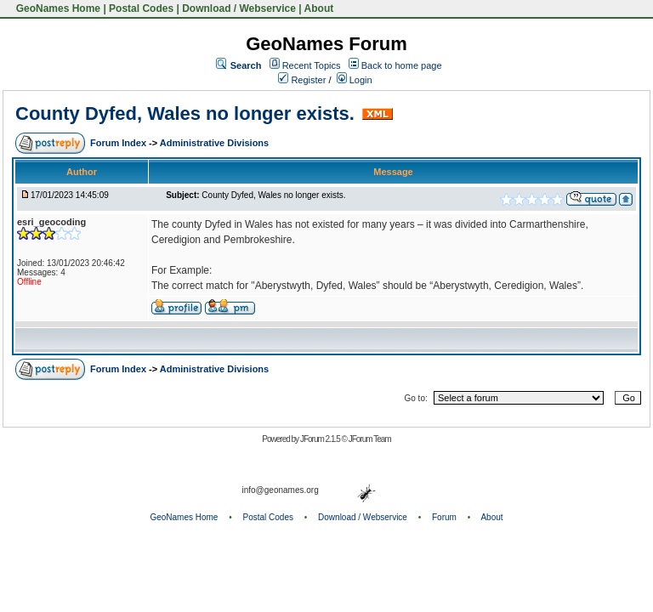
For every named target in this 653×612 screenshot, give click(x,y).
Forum (444, 517)
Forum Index (119, 143)
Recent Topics (311, 65)
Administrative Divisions (214, 143)
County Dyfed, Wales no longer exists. (185, 113)
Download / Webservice (239, 8)
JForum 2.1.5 (321, 439)
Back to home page (401, 65)
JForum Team (370, 439)
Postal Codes (141, 8)
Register (302, 80)
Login (354, 80)
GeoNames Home (56, 8)
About (319, 8)
